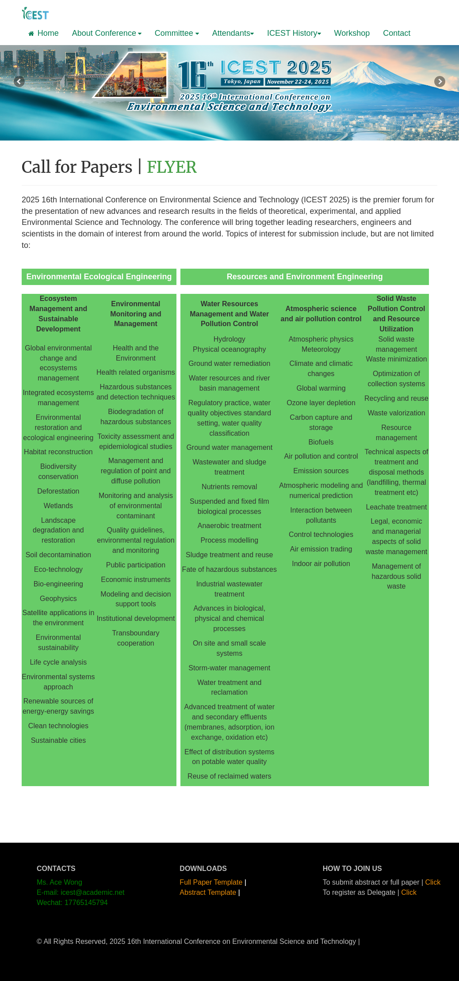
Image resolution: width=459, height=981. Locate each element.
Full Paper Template (211, 882)
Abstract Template (208, 892)
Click (433, 882)
